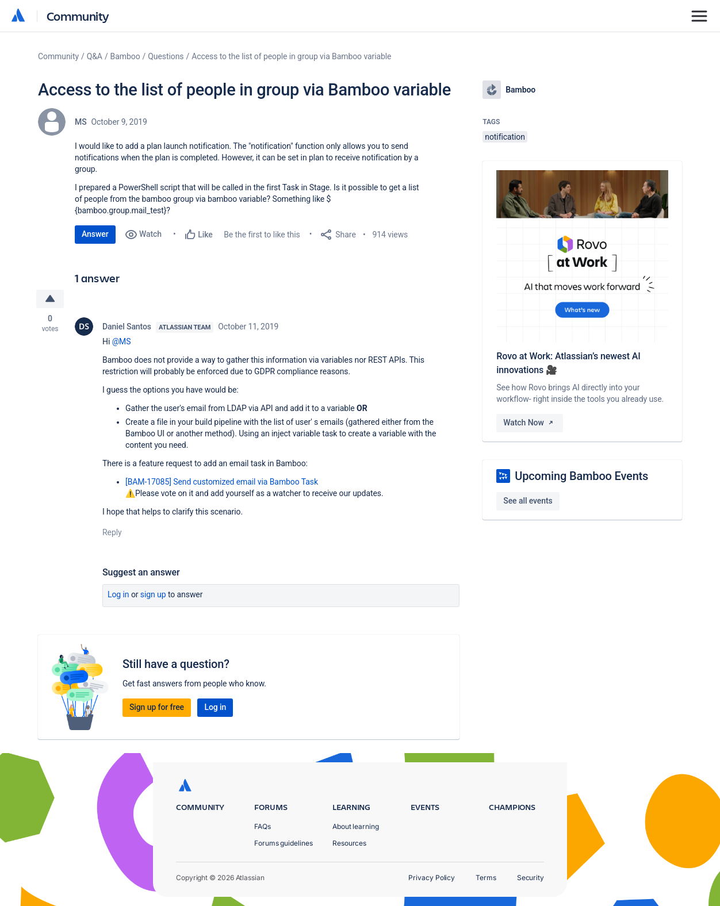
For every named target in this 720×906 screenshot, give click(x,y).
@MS (121, 341)
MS (81, 121)
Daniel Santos (126, 326)
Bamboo (125, 56)
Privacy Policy (431, 877)
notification (505, 136)
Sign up (153, 594)
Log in (118, 594)
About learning (355, 826)
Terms (486, 877)
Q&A (94, 56)
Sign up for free (156, 707)
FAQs (262, 826)
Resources (349, 843)
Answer (95, 234)
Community (78, 15)
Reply (112, 532)
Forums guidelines (283, 843)
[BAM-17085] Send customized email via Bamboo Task (221, 481)
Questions (165, 56)
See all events (527, 500)
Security (530, 877)
